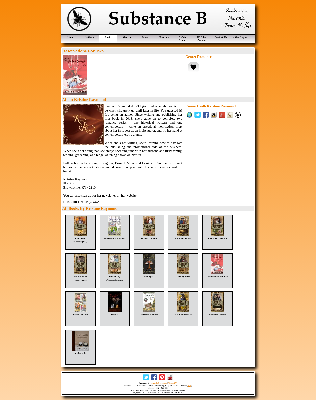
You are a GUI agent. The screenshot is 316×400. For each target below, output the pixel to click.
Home (70, 37)
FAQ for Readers (183, 39)
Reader (146, 37)
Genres (127, 37)
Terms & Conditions (159, 383)
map (189, 385)
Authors (89, 37)
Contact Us (221, 37)
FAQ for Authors (201, 39)
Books (108, 37)
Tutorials (164, 37)
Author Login (239, 37)
